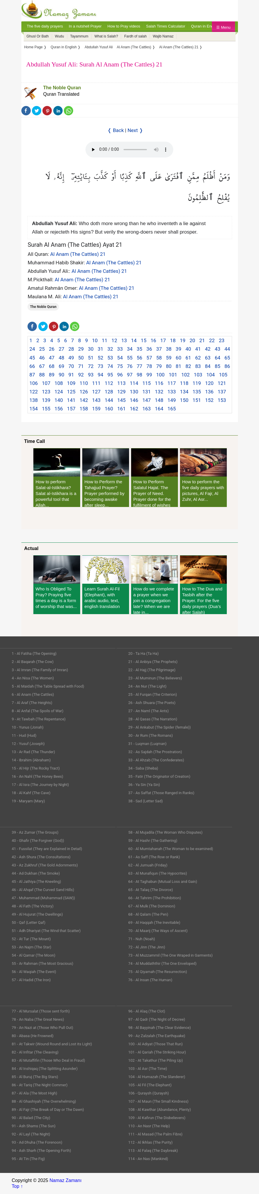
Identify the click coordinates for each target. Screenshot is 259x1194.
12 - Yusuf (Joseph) (28, 743)
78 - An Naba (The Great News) (38, 1019)
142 (84, 400)
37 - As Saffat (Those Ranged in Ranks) (161, 793)
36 (149, 349)
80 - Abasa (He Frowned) (33, 1036)
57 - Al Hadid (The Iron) (31, 980)
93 (90, 375)
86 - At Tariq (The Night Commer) (40, 1085)
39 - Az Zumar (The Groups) (35, 832)
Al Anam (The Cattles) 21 (77, 254)
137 (222, 392)
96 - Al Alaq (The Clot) (146, 1011)
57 (149, 358)
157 (71, 409)
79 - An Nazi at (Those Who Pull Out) (42, 1027)
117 (171, 383)
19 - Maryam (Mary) (28, 801)
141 (71, 400)
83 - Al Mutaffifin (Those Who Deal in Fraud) (48, 1060)
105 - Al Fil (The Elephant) (149, 1085)
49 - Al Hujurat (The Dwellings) (37, 914)
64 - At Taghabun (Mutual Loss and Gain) (162, 881)
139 (46, 400)
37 (159, 349)
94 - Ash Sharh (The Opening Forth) (41, 1150)
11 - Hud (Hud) (24, 735)
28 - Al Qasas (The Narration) (152, 719)
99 (149, 375)
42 (207, 349)
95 (110, 375)
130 (134, 392)
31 (100, 349)
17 (163, 340)
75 (120, 366)
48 (61, 358)
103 (198, 375)
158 (84, 409)
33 (120, 349)
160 (109, 409)
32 (110, 349)
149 (171, 400)
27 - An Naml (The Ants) (148, 711)
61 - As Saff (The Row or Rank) (154, 857)
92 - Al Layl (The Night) (31, 1134)
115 (146, 383)
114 (134, 383)
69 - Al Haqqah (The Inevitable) (154, 922)
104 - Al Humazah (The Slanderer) (156, 1077)
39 (178, 349)
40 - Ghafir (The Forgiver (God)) (38, 840)
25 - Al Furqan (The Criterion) (152, 694)
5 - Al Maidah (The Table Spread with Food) (48, 686)
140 (58, 400)
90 (61, 375)
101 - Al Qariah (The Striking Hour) (157, 1052)
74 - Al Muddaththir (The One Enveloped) (162, 963)
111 (96, 383)
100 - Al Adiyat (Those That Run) (155, 1044)
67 (42, 366)
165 (171, 409)
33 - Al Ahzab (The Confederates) (156, 760)
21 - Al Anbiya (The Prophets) (152, 661)
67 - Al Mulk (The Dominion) (151, 906)
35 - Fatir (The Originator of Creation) (159, 776)
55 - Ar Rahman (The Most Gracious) (42, 963)
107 (46, 383)
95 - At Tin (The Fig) (28, 1159)
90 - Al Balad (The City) (31, 1118)
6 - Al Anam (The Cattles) (33, 694)
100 (160, 375)
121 (222, 383)
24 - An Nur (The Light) (147, 686)
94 (100, 375)
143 (96, 400)
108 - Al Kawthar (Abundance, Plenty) (159, 1109)
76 (130, 366)
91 (71, 375)
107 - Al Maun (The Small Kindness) (158, 1101)
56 (139, 358)
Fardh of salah (135, 36)
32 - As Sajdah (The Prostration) (155, 752)
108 (58, 383)
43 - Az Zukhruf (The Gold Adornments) (45, 865)
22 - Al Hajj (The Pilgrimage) (151, 670)
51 (90, 358)
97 (130, 375)
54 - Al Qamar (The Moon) (33, 955)
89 (51, 375)
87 (32, 375)
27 (61, 349)
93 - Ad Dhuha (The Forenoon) (37, 1142)
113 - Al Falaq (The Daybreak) (153, 1150)
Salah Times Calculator (165, 26)
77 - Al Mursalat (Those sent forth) (41, 1011)
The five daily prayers (45, 26)
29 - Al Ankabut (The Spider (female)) (159, 727)
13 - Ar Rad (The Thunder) (33, 752)
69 (61, 366)
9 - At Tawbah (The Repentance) (39, 719)
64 (217, 358)
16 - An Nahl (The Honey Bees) (37, 776)
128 (109, 392)
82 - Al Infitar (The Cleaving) (35, 1052)
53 (110, 358)
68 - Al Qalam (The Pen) (148, 914)
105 (223, 375)
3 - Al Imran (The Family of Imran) (40, 670)
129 (121, 392)
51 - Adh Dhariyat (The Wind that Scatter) (46, 931)
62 (198, 358)
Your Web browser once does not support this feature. (129, 149)
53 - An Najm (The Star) (31, 947)
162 (134, 409)
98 (139, 375)
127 (96, 392)
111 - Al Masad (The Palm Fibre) (155, 1134)
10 (94, 340)
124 (58, 392)
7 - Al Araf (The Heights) (32, 702)
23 (221, 340)
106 (33, 383)
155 (46, 409)
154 (33, 409)
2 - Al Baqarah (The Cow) (33, 661)
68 (51, 366)
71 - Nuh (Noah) (141, 939)
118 (184, 383)
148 (159, 400)
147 (146, 400)
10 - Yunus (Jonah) (28, 727)
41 (198, 349)
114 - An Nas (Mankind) (148, 1159)
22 (212, 340)
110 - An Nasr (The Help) (149, 1126)
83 (198, 366)
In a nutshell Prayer (85, 26)
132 (159, 392)
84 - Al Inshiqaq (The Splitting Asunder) (45, 1068)
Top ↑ (17, 1186)
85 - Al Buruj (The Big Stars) (35, 1077)
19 (182, 340)
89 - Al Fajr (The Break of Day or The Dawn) (48, 1109)
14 (134, 340)
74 (110, 366)
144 (109, 400)
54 (120, 358)
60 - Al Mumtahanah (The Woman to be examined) (170, 849)
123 (46, 392)
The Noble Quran (62, 87)
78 (149, 366)
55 (130, 358)
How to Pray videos (123, 26)
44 (227, 349)
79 (159, 366)
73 (100, 366)
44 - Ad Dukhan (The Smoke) (36, 873)
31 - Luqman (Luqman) (147, 743)
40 (188, 349)
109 (71, 383)
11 (104, 340)
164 (159, 409)
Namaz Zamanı (65, 1180)
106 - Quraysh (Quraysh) (148, 1093)
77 (139, 366)
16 (153, 340)
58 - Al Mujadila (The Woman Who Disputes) (165, 832)
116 (159, 383)
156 (58, 409)
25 (42, 349)
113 (121, 383)
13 (124, 340)
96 (120, 375)
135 (197, 392)
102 (185, 375)
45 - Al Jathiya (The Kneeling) (36, 881)
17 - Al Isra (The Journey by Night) (40, 784)
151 (197, 400)
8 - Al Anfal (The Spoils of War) (38, 711)
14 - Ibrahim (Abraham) (31, 760)
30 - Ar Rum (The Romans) (150, 735)
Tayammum (79, 36)
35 (139, 349)
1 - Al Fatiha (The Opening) (34, 653)
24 (32, 349)
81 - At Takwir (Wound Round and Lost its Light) (52, 1044)
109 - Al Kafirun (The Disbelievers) (156, 1118)
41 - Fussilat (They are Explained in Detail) (47, 849)
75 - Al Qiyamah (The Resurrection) (157, 971)
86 (227, 366)
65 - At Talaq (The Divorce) (150, 890)
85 (217, 366)
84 (207, 366)
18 (173, 340)
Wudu (59, 36)
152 (209, 400)
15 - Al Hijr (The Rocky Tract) (36, 768)
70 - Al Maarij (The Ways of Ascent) (158, 931)
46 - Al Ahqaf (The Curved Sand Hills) (43, 890)
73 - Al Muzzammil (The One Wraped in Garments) (170, 955)
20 (192, 340)
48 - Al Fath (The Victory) (33, 906)
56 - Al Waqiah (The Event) (34, 971)
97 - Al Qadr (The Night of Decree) (156, 1019)
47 (51, 358)
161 (121, 409)
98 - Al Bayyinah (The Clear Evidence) (159, 1027)
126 (84, 392)
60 (178, 358)
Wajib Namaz (163, 36)
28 (71, 349)
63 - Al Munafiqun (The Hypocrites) (157, 873)
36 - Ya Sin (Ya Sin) (144, 784)
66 (32, 366)
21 (202, 340)
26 (51, 349)
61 (188, 358)
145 (121, 400)
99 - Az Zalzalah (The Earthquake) (156, 1036)
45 (32, 358)
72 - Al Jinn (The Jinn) (146, 947)
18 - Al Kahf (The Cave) (31, 793)
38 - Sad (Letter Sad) (145, 801)
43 (217, 349)
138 (33, 400)
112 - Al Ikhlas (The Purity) (150, 1142)
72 (90, 366)
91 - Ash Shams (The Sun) (34, 1126)
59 (168, 358)
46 (42, 358)
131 (146, 392)
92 (81, 375)
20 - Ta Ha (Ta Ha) (143, 653)
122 (33, 392)
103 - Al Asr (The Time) (147, 1068)
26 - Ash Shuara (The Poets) (151, 702)
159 (96, 409)
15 (143, 340)
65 (227, 358)
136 (209, 392)
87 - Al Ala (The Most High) (34, 1093)
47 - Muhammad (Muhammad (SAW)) (43, 898)
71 (81, 366)
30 (90, 349)
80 (168, 366)
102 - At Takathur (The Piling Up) (155, 1060)
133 (171, 392)
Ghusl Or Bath (38, 36)
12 (114, 340)
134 (184, 392)
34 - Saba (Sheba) (143, 768)
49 (71, 358)
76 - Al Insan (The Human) (150, 980)
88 (42, 375)
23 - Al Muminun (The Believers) (155, 678)
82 (188, 366)
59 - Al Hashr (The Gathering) (152, 840)
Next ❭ (135, 130)
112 (109, 383)
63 (207, 358)
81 (178, 366)
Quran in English (205, 26)
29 (81, 349)
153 (222, 400)
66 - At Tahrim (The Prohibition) (154, 898)
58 (159, 358)
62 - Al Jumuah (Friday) (147, 865)
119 (197, 383)
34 (130, 349)
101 (173, 375)
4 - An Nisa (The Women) (33, 678)
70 (71, 366)
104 (210, 375)
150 (184, 400)
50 (81, 358)
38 (168, 349)
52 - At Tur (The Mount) (31, 939)
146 (134, 400)
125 (71, 392)
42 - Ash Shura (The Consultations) (41, 857)
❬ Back (115, 130)
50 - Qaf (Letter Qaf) (28, 922)
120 (209, 383)
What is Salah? (106, 36)
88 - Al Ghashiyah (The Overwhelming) (44, 1101)
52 (100, 358)
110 (84, 383)
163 (146, 409)
